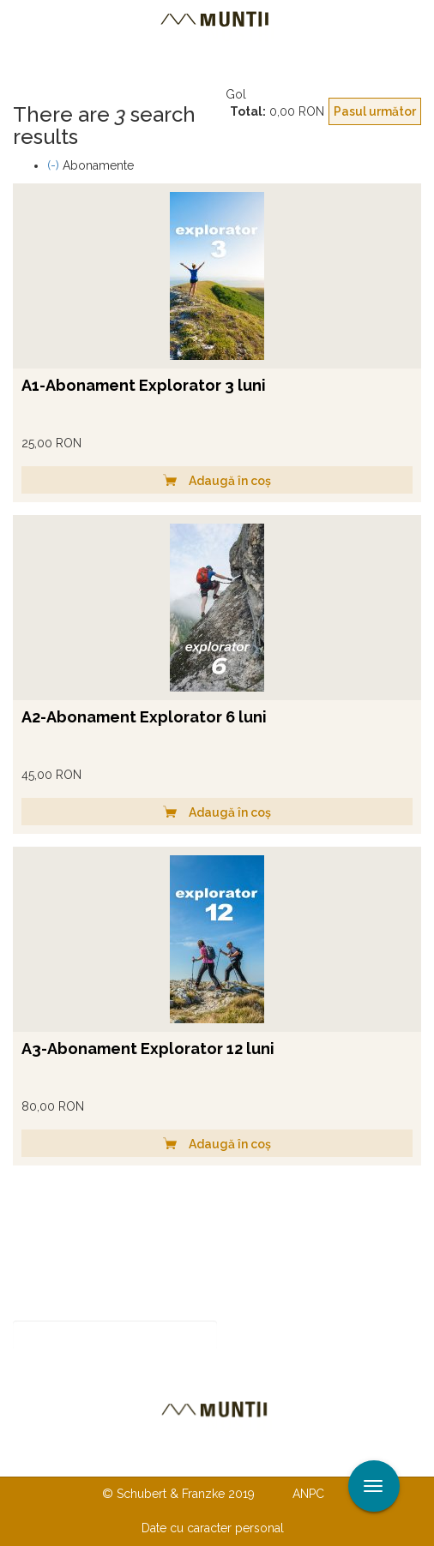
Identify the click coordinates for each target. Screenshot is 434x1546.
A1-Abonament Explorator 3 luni (143, 385)
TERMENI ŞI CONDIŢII (318, 1458)
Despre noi (190, 1458)
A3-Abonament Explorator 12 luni (147, 1049)
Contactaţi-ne (85, 1458)
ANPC (308, 1494)
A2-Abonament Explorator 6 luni (144, 717)
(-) (55, 165)
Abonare (273, 1335)
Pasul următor (375, 111)
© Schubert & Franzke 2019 (178, 1494)
